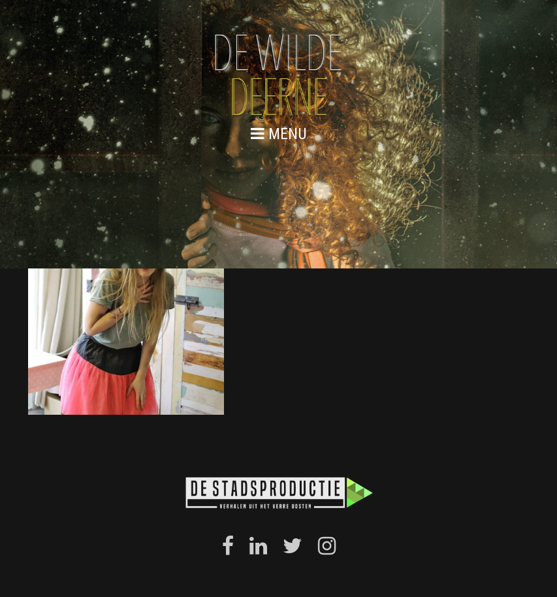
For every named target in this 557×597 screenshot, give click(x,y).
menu (279, 133)
